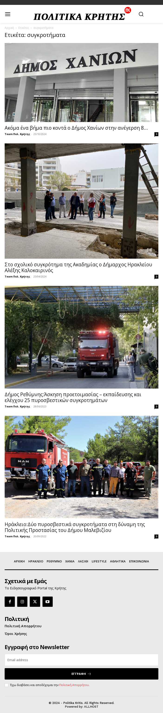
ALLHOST (91, 706)
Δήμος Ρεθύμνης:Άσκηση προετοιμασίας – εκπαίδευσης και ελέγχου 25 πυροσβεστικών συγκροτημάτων (73, 397)
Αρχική (9, 28)
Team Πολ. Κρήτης (17, 134)
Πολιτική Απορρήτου (74, 685)
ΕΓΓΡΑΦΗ (81, 674)
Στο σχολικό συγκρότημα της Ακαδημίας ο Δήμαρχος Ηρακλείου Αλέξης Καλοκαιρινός (78, 267)
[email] (81, 660)
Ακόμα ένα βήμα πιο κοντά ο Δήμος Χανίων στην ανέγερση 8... (76, 128)
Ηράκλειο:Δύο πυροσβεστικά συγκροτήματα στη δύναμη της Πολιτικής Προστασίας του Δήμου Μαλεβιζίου (75, 527)
